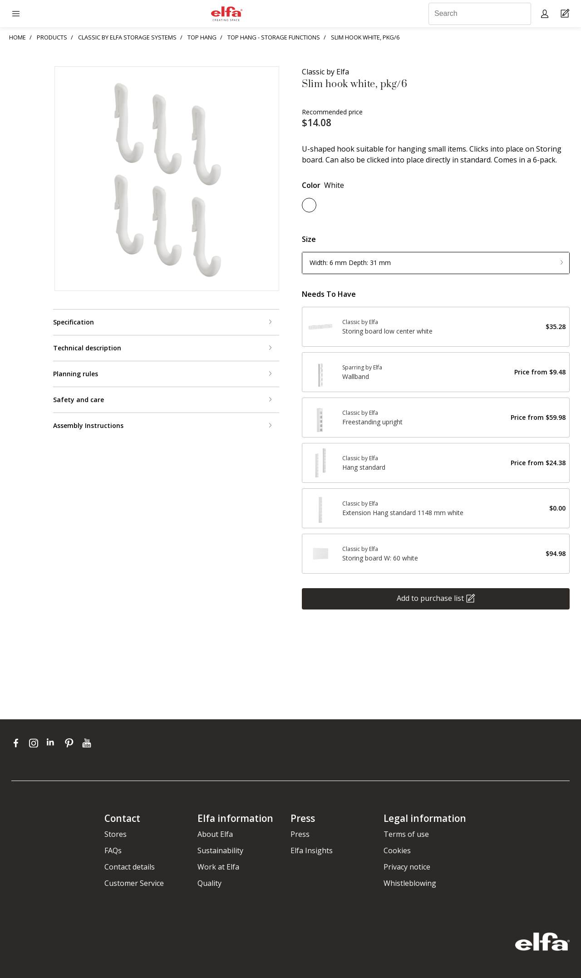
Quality (209, 883)
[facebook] (18, 743)
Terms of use (406, 834)
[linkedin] (53, 743)
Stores (115, 834)
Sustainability (220, 850)
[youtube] (88, 743)
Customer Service (134, 883)
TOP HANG (202, 37)
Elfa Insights (311, 850)
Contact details (129, 867)
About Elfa (215, 834)
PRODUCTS (52, 37)
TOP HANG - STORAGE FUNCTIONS (273, 37)
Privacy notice (407, 867)
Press (300, 834)
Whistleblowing (410, 883)
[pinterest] (71, 743)
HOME (17, 37)
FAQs (113, 850)
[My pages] (545, 13)
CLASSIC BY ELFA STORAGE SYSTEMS (127, 37)
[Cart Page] (566, 14)
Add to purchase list (430, 598)
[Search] (479, 14)
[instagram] (35, 743)
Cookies (397, 850)
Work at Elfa (218, 867)
